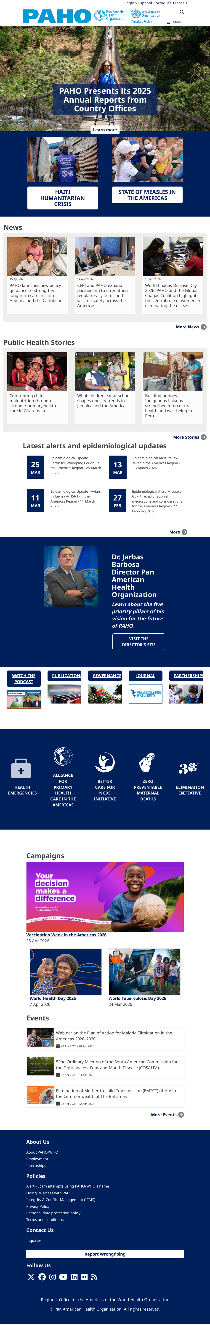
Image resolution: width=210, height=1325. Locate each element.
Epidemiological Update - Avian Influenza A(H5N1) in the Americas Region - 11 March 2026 (75, 498)
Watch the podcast (23, 679)
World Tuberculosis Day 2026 (137, 999)
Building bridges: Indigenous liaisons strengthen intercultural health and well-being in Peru (168, 405)
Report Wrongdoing (105, 1255)
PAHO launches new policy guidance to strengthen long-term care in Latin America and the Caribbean (36, 293)
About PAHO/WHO (42, 1153)
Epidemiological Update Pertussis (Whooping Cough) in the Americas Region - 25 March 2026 (76, 465)
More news (187, 327)
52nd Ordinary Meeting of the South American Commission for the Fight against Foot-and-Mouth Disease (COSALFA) (117, 1066)
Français (180, 2)
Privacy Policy (38, 1207)
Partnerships (188, 676)
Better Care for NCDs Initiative (105, 791)
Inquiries (34, 1241)
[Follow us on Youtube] (63, 1279)
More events (164, 1115)
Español (145, 2)
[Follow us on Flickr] (84, 1279)
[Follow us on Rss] (94, 1279)
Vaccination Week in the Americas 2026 (66, 936)
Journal (145, 676)
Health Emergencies (22, 791)
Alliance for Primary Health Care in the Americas (63, 791)
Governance (107, 676)
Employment (37, 1159)
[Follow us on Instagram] (52, 1279)
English (130, 2)
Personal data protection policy (53, 1213)
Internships (36, 1166)
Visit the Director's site (139, 642)
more (174, 531)
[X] (31, 1279)
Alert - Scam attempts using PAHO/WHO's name (67, 1187)
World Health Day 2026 (53, 999)
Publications (66, 676)
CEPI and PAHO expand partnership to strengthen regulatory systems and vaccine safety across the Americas (102, 295)
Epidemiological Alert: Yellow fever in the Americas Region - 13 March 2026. (156, 463)
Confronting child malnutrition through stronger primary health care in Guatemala (33, 403)
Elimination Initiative (190, 791)
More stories (186, 437)
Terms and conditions (45, 1220)
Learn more (105, 129)
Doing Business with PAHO (49, 1193)
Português (162, 2)
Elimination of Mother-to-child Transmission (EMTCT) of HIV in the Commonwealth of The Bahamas (116, 1094)
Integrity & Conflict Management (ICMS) (60, 1200)
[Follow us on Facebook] (42, 1279)
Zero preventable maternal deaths (148, 791)
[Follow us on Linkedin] (74, 1279)
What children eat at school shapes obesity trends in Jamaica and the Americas (104, 400)
